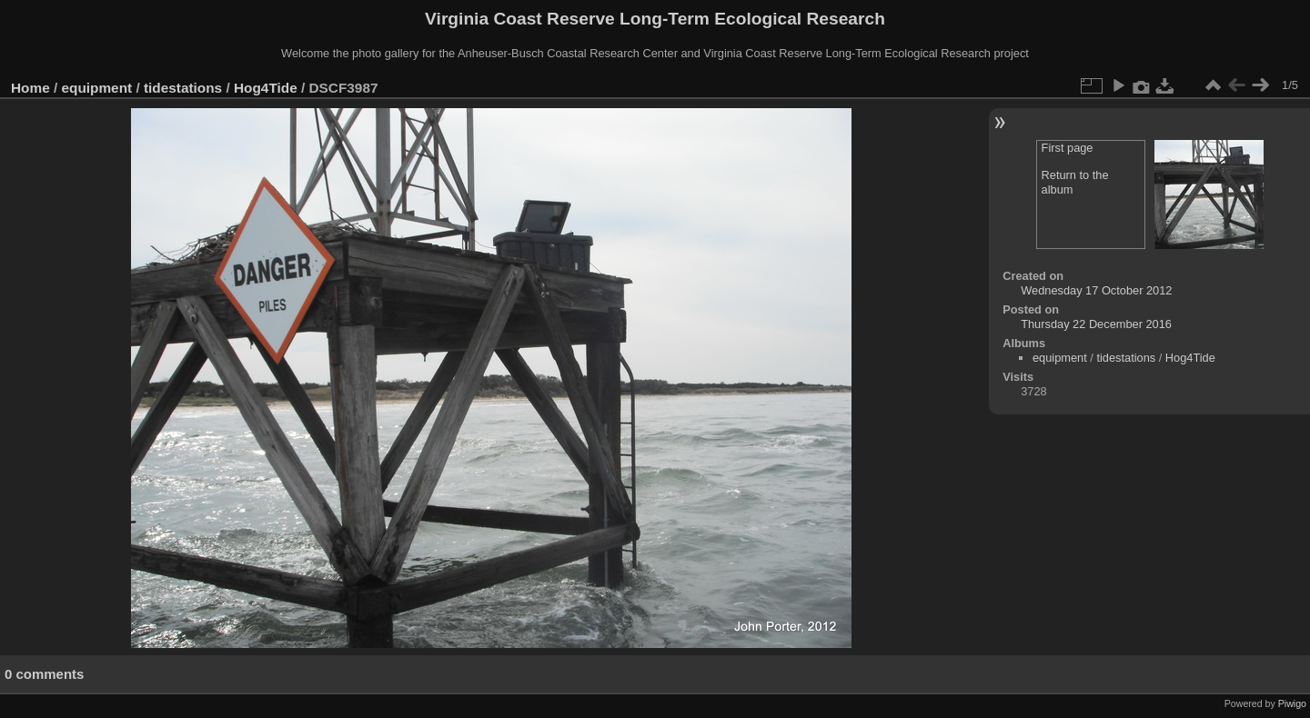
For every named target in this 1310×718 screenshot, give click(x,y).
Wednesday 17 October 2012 (1096, 290)
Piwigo (1292, 703)
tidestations (183, 87)
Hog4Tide (265, 87)
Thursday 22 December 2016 (1096, 324)
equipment (97, 87)
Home (30, 87)
